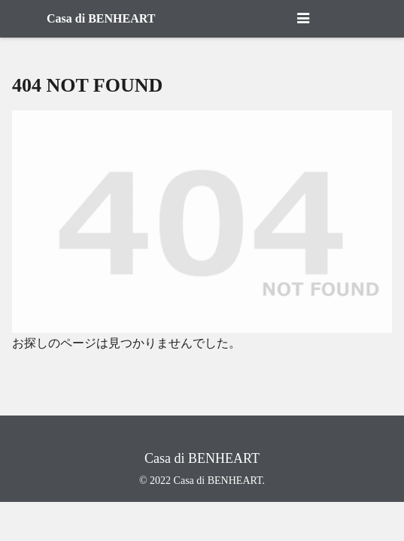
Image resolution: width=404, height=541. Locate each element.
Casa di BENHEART (101, 18)
